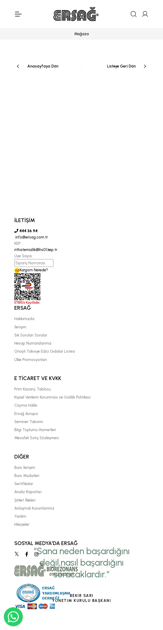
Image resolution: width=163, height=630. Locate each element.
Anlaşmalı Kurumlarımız (34, 508)
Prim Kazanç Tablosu (32, 389)
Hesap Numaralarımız (33, 343)
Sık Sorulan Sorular (30, 335)
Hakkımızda (24, 318)
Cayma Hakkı (25, 405)
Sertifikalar (23, 483)
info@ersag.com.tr (31, 237)
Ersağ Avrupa (26, 413)
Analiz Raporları (28, 492)
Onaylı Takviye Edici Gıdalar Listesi (44, 351)
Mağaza (81, 34)
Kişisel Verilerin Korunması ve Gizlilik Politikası (52, 397)
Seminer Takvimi (28, 421)
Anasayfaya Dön (42, 66)
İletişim (20, 327)
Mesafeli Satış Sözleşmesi (36, 438)
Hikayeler (21, 524)
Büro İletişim (24, 467)
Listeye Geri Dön (121, 66)
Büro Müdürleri (26, 475)
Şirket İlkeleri (24, 500)
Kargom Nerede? (31, 270)
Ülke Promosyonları (30, 359)
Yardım (20, 516)
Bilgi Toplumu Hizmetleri (35, 429)
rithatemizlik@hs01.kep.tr (35, 249)
